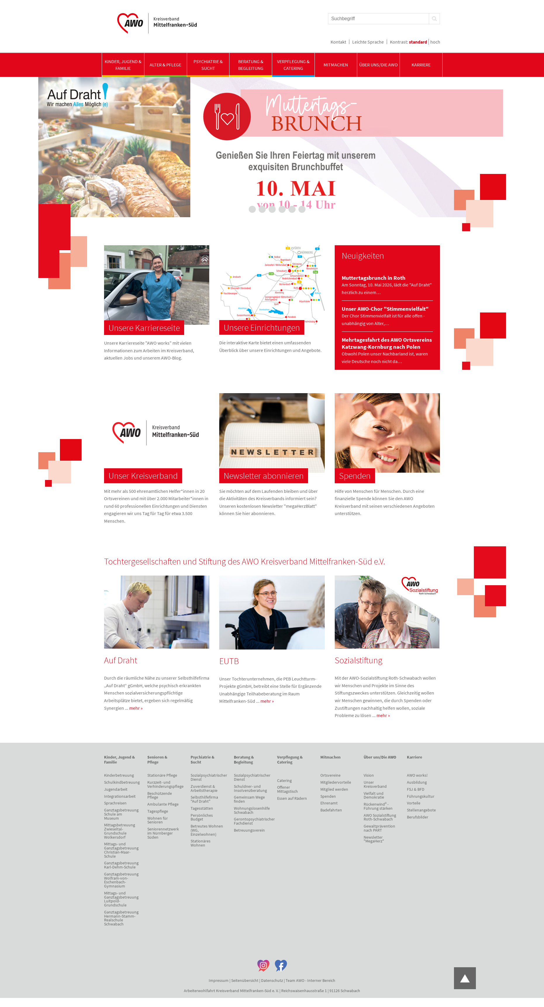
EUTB (229, 660)
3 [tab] (262, 209)
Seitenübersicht (244, 980)
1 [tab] (242, 209)
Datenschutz (272, 980)
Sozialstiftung (358, 660)
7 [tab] (301, 209)
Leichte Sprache (368, 42)
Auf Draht (120, 660)
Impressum (219, 980)
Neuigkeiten (363, 255)
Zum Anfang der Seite (465, 978)
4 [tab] (272, 209)
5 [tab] (282, 209)
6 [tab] (292, 209)
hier (246, 513)
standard (418, 42)
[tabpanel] (272, 147)
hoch (435, 42)
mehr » (136, 708)
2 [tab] (252, 209)
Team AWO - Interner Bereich (310, 980)
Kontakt (338, 42)
